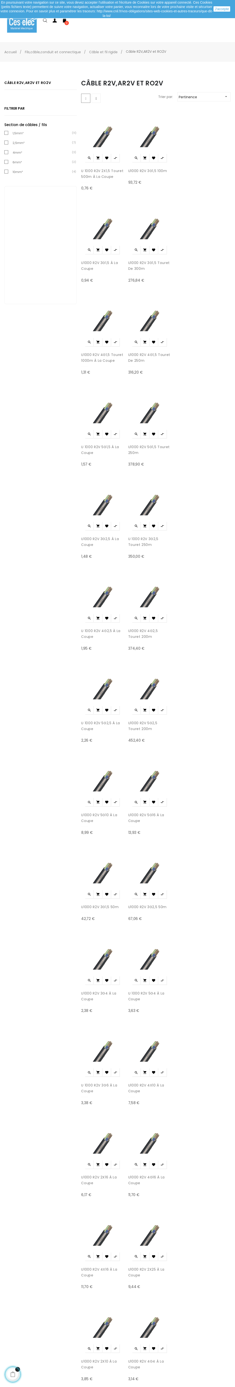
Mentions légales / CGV (86, 1333)
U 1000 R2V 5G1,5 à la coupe (97, 407)
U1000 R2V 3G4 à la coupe (96, 895)
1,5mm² (18, 133)
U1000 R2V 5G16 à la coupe (135, 733)
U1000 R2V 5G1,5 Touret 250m (134, 407)
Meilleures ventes (134, 1309)
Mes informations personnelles (28, 1331)
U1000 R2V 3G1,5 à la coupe (97, 244)
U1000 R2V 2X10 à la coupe (96, 1221)
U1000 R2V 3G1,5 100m (134, 163)
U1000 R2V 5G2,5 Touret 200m (134, 651)
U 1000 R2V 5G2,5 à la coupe (98, 651)
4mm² (17, 152)
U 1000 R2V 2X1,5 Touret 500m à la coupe (97, 163)
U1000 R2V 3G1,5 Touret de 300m (135, 244)
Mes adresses (24, 1318)
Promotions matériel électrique (137, 1331)
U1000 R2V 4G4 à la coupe (135, 1221)
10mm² (18, 172)
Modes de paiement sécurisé (83, 1311)
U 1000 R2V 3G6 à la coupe (96, 977)
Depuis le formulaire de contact (192, 1336)
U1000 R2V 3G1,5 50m (95, 814)
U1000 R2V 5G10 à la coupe (96, 733)
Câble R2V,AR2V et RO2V (27, 82)
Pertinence (204, 96)
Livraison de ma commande (90, 1323)
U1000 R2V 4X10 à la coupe (135, 977)
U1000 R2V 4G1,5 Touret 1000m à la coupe (98, 326)
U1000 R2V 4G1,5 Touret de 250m (134, 326)
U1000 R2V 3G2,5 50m (134, 814)
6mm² (17, 162)
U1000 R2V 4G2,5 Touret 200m (134, 570)
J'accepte (222, 9)
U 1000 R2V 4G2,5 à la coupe (96, 570)
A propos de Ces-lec (190, 1348)
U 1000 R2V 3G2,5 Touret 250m (135, 488)
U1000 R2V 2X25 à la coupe (135, 1140)
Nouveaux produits (135, 1318)
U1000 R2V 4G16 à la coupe (135, 1058)
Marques (127, 1343)
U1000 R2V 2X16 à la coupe (96, 1058)
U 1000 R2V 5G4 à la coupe (135, 895)
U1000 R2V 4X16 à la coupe (96, 1140)
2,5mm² (19, 143)
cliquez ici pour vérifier (161, 1357)
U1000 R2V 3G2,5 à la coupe (97, 488)
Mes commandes (28, 1309)
